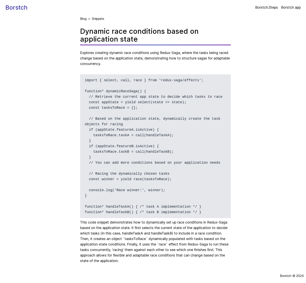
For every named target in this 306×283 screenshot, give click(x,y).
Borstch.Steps (266, 7)
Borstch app (291, 7)
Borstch (16, 7)
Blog (83, 19)
